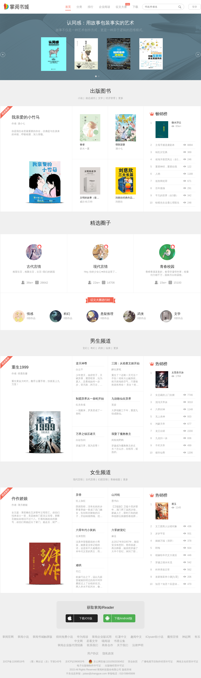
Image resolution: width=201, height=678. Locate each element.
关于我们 (122, 645)
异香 (78, 494)
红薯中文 (121, 636)
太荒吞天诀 (178, 372)
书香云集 (119, 641)
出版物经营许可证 (114, 665)
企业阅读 (104, 6)
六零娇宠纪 (119, 530)
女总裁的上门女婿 (165, 395)
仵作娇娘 (20, 498)
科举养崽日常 (162, 569)
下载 (135, 6)
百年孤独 (160, 188)
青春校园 (167, 267)
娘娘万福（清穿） (165, 540)
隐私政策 (108, 653)
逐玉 (174, 504)
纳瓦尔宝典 (161, 152)
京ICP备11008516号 (14, 661)
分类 (79, 6)
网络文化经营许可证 (187, 661)
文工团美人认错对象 (166, 526)
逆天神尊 (81, 363)
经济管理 (110, 98)
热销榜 (161, 364)
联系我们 (92, 645)
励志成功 (90, 98)
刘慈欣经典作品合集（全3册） (132, 197)
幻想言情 (103, 479)
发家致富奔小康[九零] (166, 576)
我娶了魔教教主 (121, 433)
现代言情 (100, 267)
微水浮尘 (176, 122)
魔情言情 (172, 636)
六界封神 (160, 409)
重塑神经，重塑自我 (166, 166)
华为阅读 (82, 636)
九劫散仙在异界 (121, 398)
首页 (68, 6)
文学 (100, 98)
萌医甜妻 (120, 144)
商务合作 (107, 645)
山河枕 (116, 494)
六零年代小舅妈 (85, 530)
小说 (80, 98)
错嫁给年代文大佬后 (166, 555)
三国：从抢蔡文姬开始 (126, 363)
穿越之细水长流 (163, 562)
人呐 (157, 173)
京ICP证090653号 (74, 661)
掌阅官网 (8, 636)
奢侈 (82, 144)
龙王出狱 (160, 431)
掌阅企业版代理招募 (70, 645)
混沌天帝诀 (161, 402)
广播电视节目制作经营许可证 (157, 661)
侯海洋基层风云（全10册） (169, 159)
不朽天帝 (160, 445)
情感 (30, 313)
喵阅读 (106, 641)
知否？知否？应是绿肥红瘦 (169, 584)
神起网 (186, 636)
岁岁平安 (160, 533)
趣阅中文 (136, 636)
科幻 (67, 313)
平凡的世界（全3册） (166, 195)
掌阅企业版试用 (102, 636)
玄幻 (85, 348)
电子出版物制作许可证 (89, 665)
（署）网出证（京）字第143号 (45, 661)
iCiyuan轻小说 (154, 636)
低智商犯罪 (161, 181)
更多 (120, 98)
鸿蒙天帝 (160, 423)
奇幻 (92, 348)
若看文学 (92, 641)
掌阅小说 (23, 636)
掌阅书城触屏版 (42, 636)
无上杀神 (160, 416)
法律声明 (137, 645)
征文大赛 (121, 6)
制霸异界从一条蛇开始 (90, 398)
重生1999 (20, 367)
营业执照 (133, 661)
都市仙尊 (160, 452)
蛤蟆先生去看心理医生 (167, 202)
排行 (90, 6)
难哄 (78, 565)
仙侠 (108, 348)
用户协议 (92, 653)
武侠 (140, 313)
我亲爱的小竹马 (26, 117)
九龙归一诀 (161, 438)
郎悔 (157, 548)
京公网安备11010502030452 (106, 661)
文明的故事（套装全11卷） (94, 197)
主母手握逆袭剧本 (165, 145)
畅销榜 (161, 114)
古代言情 (34, 267)
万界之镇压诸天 (85, 433)
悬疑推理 (106, 313)
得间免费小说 (64, 636)
